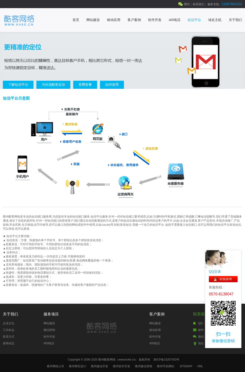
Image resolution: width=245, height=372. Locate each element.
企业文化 (8, 323)
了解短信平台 (18, 84)
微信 (187, 4)
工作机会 (8, 330)
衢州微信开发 (99, 366)
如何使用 (112, 84)
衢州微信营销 (143, 366)
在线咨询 (225, 279)
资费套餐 (85, 84)
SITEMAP (186, 366)
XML (200, 366)
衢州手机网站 (165, 366)
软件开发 (154, 20)
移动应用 (113, 20)
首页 (75, 20)
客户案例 (134, 20)
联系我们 (198, 4)
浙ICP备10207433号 (166, 359)
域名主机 (215, 20)
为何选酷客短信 (53, 84)
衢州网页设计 (77, 366)
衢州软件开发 (121, 366)
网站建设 (93, 20)
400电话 (174, 20)
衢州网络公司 (55, 366)
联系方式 (8, 336)
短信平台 (194, 20)
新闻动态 (8, 343)
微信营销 (49, 330)
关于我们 (235, 20)
